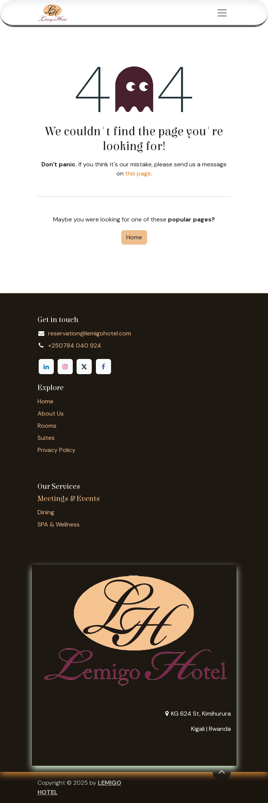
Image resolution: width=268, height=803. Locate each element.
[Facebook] (103, 366)
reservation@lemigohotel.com (89, 333)
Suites (46, 438)
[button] (222, 772)
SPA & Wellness (59, 524)
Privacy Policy (56, 450)
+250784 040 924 (74, 345)
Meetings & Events (69, 498)
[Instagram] (65, 366)
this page (138, 173)
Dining (46, 512)
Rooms (47, 426)
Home (134, 237)
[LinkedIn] (46, 366)
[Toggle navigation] (222, 12)
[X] (84, 366)
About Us (51, 413)
